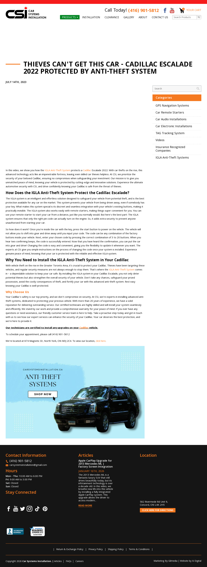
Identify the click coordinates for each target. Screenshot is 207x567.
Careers (80, 561)
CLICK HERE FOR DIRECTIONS (157, 510)
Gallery (129, 17)
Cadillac (87, 171)
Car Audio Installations (171, 119)
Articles (58, 561)
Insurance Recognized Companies (170, 149)
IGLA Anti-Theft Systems (172, 157)
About (143, 17)
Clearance (112, 17)
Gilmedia (172, 561)
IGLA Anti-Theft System (57, 171)
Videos (160, 140)
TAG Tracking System (170, 133)
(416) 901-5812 (143, 11)
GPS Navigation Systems (172, 105)
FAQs (68, 561)
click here (101, 341)
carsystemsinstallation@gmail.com (28, 465)
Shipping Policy (116, 550)
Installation (91, 17)
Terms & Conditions (139, 550)
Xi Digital (196, 561)
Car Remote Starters (170, 112)
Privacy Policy (95, 550)
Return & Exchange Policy (69, 550)
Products (69, 17)
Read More (85, 506)
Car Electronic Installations (174, 126)
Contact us (160, 17)
